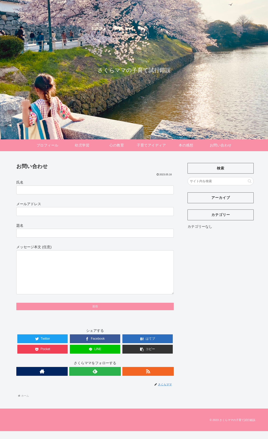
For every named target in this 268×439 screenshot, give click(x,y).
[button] (249, 181)
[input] (221, 181)
